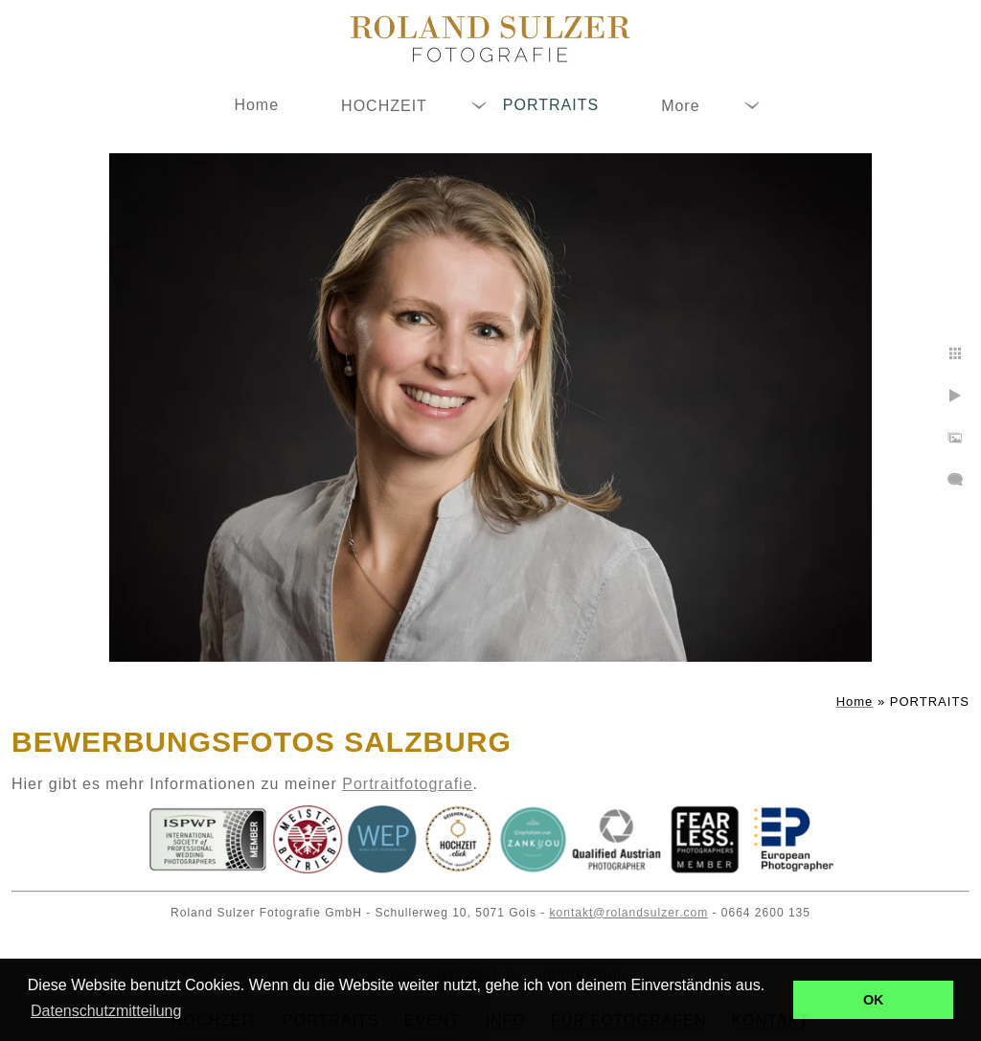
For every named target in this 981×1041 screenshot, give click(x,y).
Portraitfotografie (407, 784)
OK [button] (873, 999)
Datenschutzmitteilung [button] (106, 1011)
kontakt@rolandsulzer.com (629, 912)
